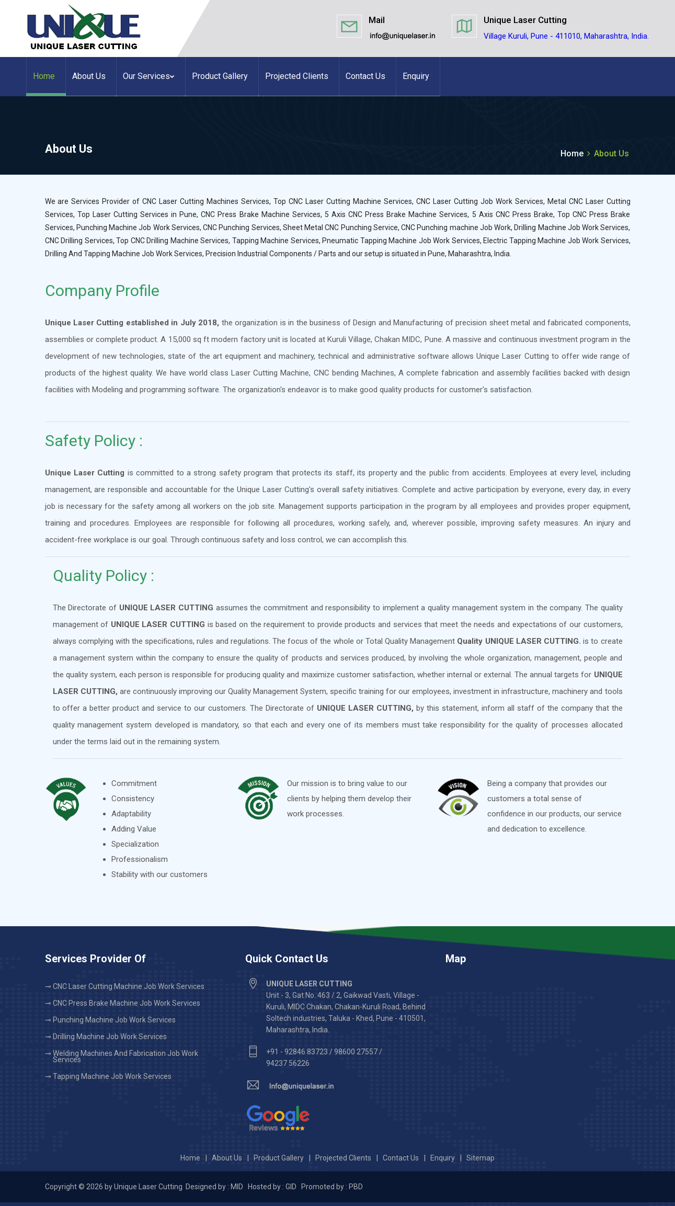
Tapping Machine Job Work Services (112, 1076)
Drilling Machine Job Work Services (110, 1036)
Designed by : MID (215, 1186)
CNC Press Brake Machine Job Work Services (126, 1003)
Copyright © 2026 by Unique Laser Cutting (114, 1186)
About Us (89, 76)
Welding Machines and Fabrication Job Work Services (125, 1056)
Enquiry (416, 76)
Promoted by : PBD (332, 1186)
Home (44, 76)
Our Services (149, 76)
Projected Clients (296, 76)
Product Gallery (220, 76)
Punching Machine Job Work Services (114, 1020)
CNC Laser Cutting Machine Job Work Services (128, 986)
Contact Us (365, 76)
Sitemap (480, 1158)
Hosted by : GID (272, 1186)
